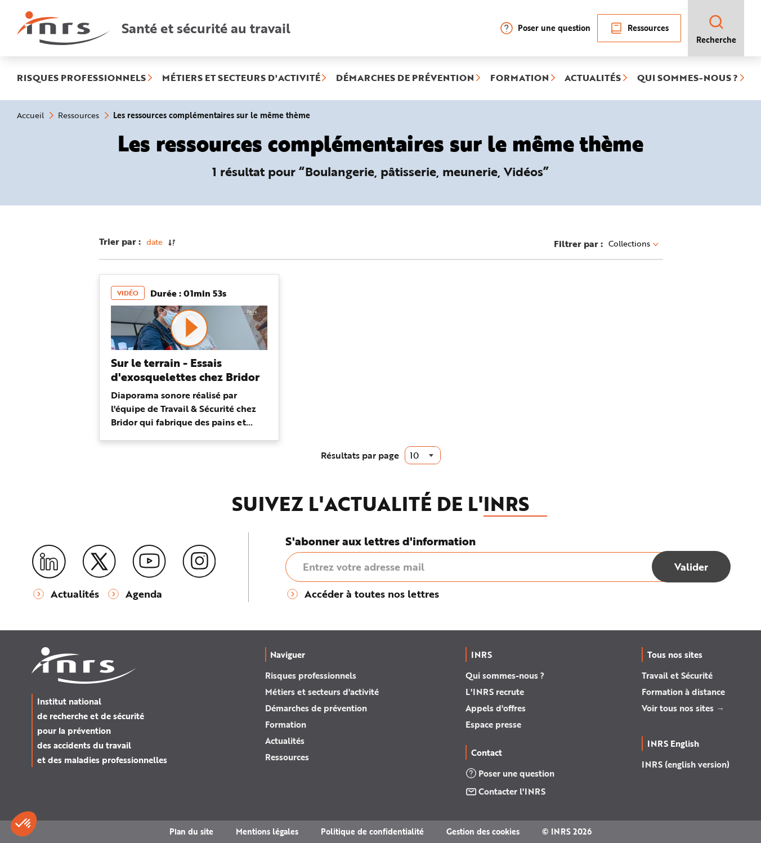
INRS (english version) (685, 764)
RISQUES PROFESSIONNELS (81, 78)
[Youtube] (149, 561)
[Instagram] (199, 561)
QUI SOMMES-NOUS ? (687, 78)
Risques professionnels (310, 675)
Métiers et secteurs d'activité (322, 691)
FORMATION (519, 78)
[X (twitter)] (99, 561)
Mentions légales (267, 831)
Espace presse (493, 724)
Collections (633, 243)
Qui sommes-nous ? (504, 675)
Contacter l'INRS (505, 791)
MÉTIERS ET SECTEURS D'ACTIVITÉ (241, 78)
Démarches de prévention (316, 708)
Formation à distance (683, 691)
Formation (285, 724)
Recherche (716, 29)
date (154, 241)
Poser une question (545, 28)
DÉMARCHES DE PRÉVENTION (405, 78)
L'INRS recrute (494, 691)
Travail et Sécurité (677, 675)
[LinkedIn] (49, 562)
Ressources (639, 28)
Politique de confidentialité (372, 831)
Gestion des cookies (483, 831)
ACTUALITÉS (593, 78)
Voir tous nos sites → (683, 708)
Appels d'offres (495, 708)
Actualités (285, 740)
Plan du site (191, 831)
